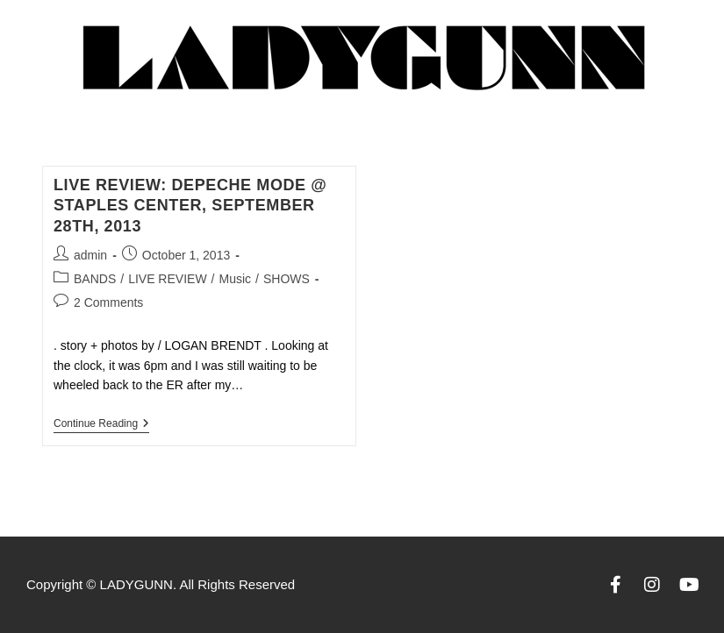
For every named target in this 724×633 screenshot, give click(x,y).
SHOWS (286, 279)
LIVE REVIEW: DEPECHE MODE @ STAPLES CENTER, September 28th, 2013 (190, 205)
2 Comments (108, 302)
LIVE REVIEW (167, 279)
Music (235, 279)
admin (90, 255)
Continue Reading (101, 423)
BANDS (95, 279)
